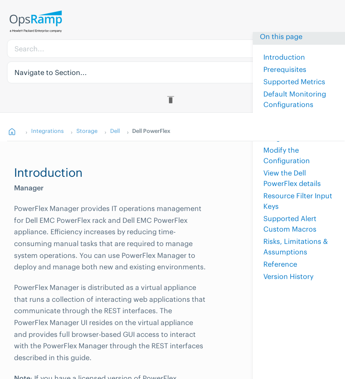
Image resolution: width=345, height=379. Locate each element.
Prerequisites (284, 69)
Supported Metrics (294, 81)
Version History (288, 276)
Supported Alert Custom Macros (289, 223)
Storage (86, 130)
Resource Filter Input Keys (297, 201)
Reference (280, 264)
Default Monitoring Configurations (294, 99)
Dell (115, 130)
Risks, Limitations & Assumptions (295, 246)
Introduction (284, 57)
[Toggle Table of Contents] (172, 99)
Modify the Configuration (286, 155)
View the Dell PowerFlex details (292, 178)
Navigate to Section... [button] (50, 72)
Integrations (47, 130)
